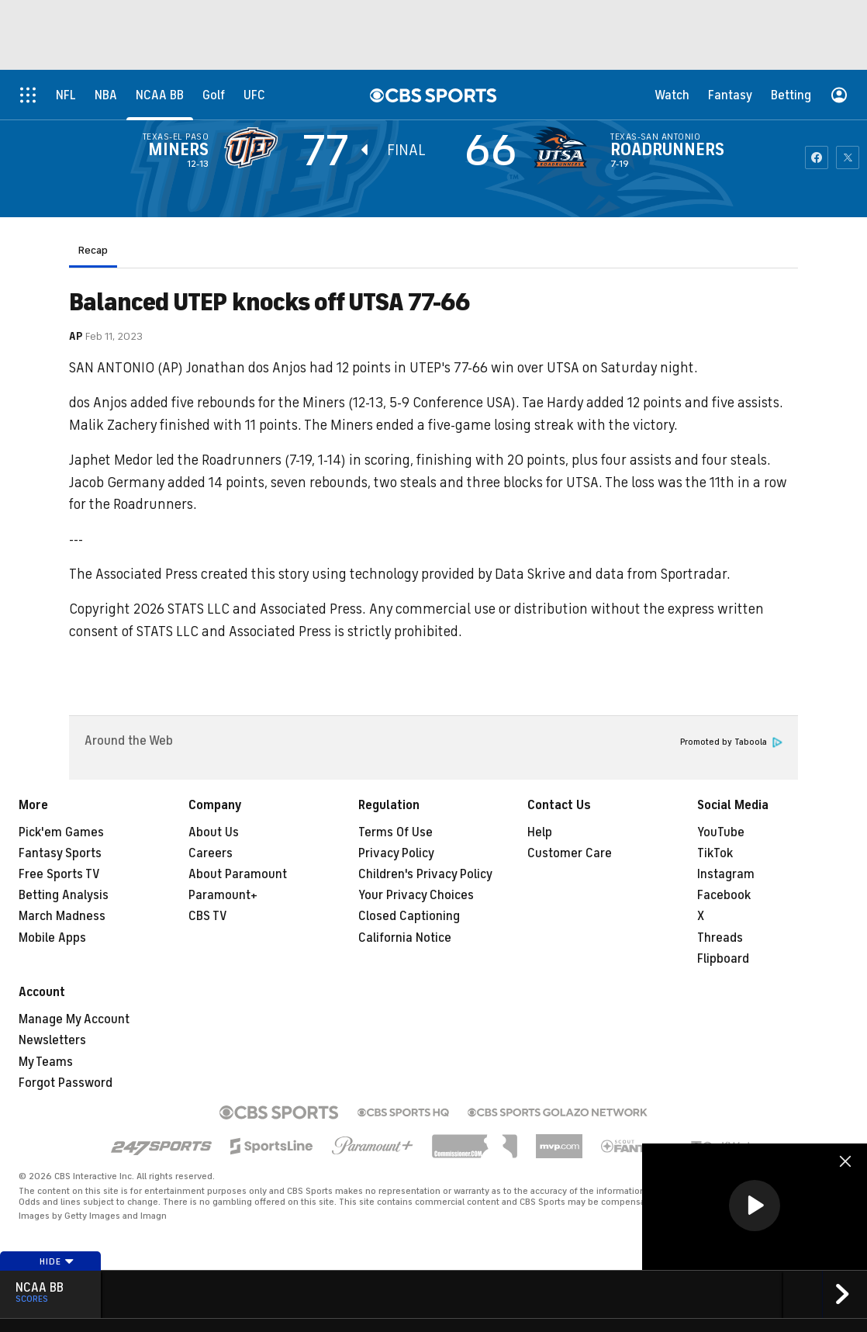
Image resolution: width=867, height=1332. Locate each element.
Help (539, 832)
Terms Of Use (395, 832)
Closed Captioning (409, 916)
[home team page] (564, 147)
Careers (210, 853)
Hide (57, 1261)
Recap (93, 250)
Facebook (724, 895)
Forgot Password (65, 1083)
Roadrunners (667, 150)
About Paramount (237, 874)
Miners (178, 150)
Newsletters (52, 1040)
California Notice (404, 938)
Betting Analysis (64, 895)
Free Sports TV (59, 874)
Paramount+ (222, 895)
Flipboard (723, 959)
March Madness (62, 916)
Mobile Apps (52, 938)
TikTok (715, 853)
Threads (720, 938)
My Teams (46, 1062)
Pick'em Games (61, 832)
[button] (754, 1205)
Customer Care (569, 853)
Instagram (726, 874)
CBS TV (207, 916)
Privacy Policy (396, 853)
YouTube (720, 832)
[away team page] (255, 147)
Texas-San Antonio (655, 136)
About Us (213, 832)
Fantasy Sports (60, 853)
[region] (754, 1206)
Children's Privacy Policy (425, 874)
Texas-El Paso (176, 136)
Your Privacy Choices (416, 895)
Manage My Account (74, 1019)
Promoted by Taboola (731, 742)
